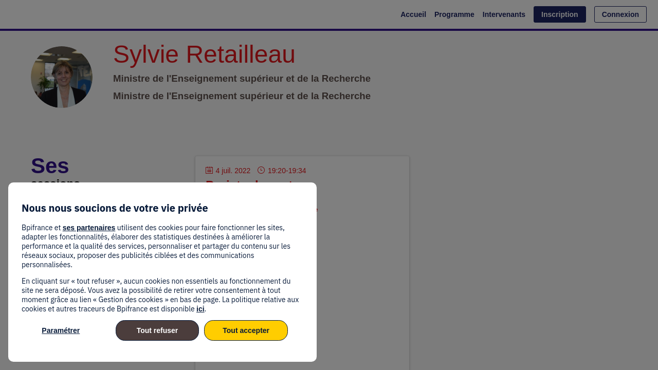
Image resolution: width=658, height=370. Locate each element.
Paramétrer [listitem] (61, 330)
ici (200, 309)
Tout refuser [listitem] (157, 330)
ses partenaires (89, 228)
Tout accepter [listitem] (246, 330)
